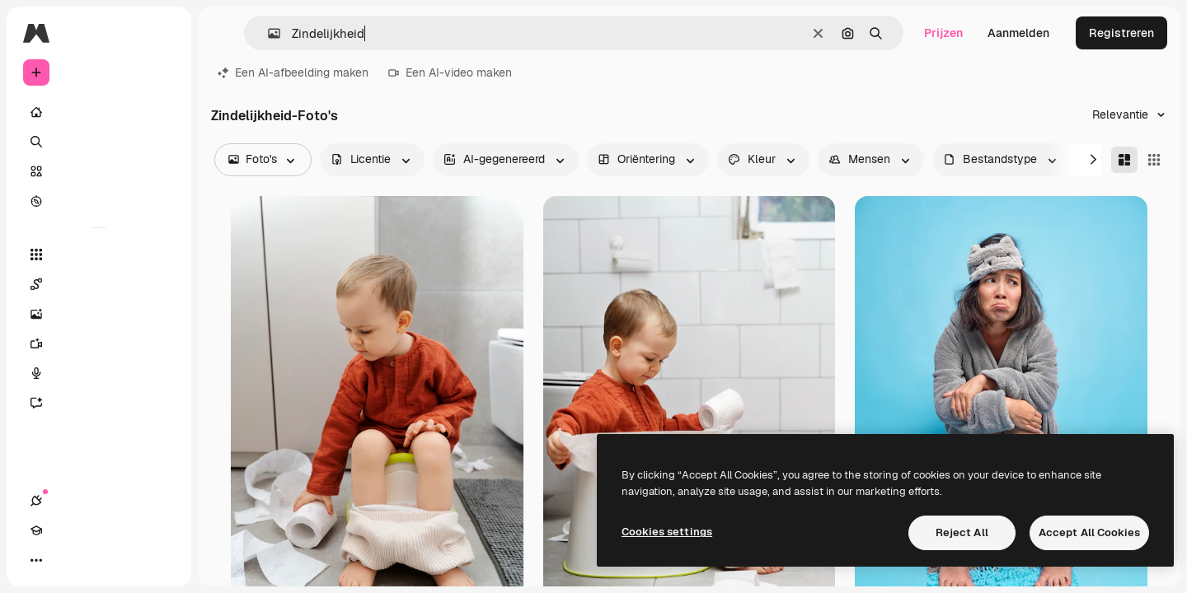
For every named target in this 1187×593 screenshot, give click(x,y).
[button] (267, 33)
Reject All (962, 532)
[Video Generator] (99, 343)
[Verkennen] (99, 201)
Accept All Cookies (1089, 532)
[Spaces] (99, 284)
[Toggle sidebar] (161, 33)
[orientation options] (648, 159)
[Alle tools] (99, 254)
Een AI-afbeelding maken (293, 72)
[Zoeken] (99, 141)
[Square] (1154, 160)
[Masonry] (1124, 160)
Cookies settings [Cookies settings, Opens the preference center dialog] (667, 532)
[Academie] (66, 560)
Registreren (1121, 33)
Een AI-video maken (450, 72)
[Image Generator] (99, 314)
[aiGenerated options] (506, 159)
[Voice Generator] (99, 373)
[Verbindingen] (36, 560)
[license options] (372, 159)
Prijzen (943, 33)
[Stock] (99, 171)
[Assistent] (99, 403)
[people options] (871, 159)
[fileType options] (1001, 159)
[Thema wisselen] (95, 560)
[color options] (763, 159)
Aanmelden (1018, 33)
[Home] (99, 112)
